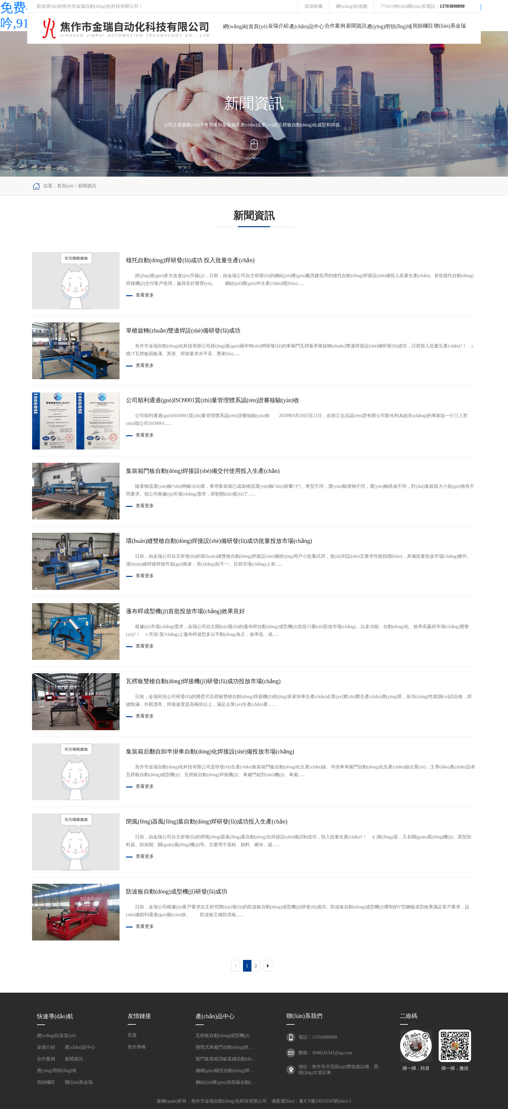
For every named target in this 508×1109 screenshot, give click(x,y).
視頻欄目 (422, 26)
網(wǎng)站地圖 (351, 6)
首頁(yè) (65, 185)
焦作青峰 (137, 1047)
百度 (132, 1035)
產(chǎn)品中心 (306, 26)
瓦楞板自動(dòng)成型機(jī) (222, 1035)
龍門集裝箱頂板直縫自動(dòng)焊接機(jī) (226, 1058)
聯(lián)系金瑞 (450, 26)
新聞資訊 (356, 26)
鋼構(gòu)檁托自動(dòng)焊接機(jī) (226, 1070)
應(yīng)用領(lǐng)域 (389, 26)
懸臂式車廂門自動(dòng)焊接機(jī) (226, 1047)
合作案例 (335, 26)
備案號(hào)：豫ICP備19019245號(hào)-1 (311, 1101)
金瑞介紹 (278, 26)
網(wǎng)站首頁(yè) (245, 26)
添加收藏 (314, 6)
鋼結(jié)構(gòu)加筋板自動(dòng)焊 (226, 1082)
